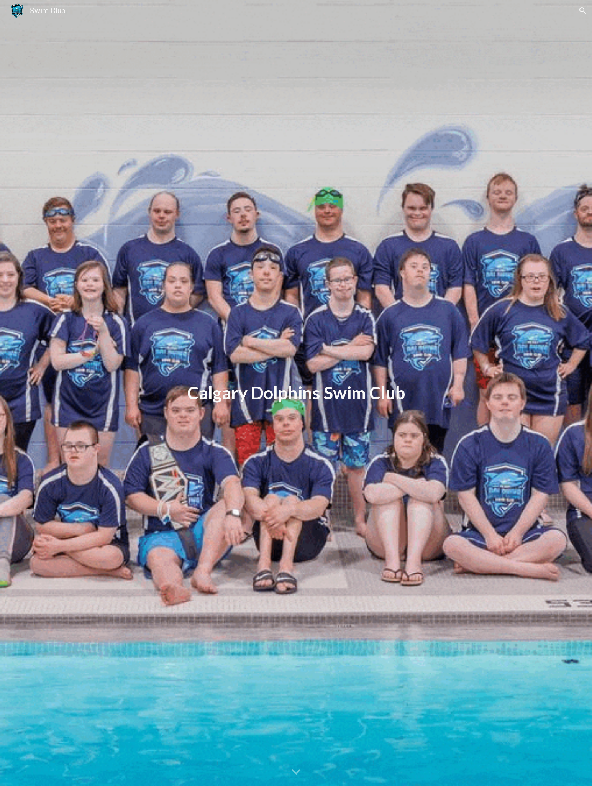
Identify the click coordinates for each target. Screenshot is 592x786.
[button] (583, 11)
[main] (296, 393)
